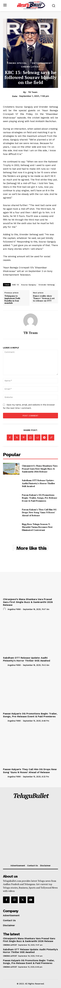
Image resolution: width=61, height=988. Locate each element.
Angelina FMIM (14, 609)
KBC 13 (15, 285)
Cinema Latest (30, 67)
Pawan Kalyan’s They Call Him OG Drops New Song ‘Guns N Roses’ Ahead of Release (39, 512)
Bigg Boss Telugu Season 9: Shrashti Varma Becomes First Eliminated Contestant (37, 527)
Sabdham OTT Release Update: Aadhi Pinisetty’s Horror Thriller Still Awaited (38, 483)
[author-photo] (5, 609)
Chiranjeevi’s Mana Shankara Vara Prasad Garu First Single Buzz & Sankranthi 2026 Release (39, 468)
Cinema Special (17, 63)
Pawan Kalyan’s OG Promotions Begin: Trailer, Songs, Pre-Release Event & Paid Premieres (39, 497)
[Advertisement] (30, 832)
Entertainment (42, 63)
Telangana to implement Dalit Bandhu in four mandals (12, 299)
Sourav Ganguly (28, 285)
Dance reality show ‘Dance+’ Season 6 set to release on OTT (44, 298)
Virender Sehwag (46, 285)
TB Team (32, 92)
